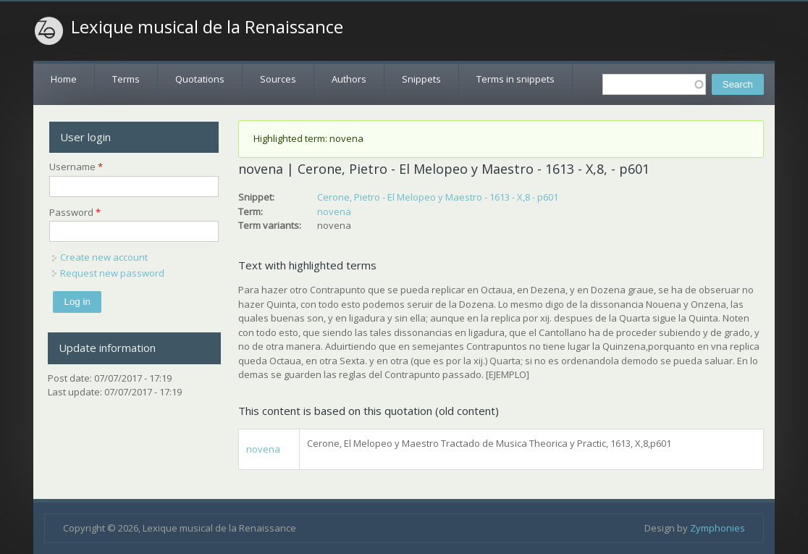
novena (334, 211)
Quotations (199, 78)
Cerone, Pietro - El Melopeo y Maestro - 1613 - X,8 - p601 (437, 196)
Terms (126, 78)
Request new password (112, 273)
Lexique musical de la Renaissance (207, 27)
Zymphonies (717, 527)
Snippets (421, 78)
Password (75, 212)
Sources (278, 78)
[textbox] (654, 84)
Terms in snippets (515, 78)
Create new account (104, 257)
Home (64, 78)
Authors (349, 78)
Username (76, 166)
